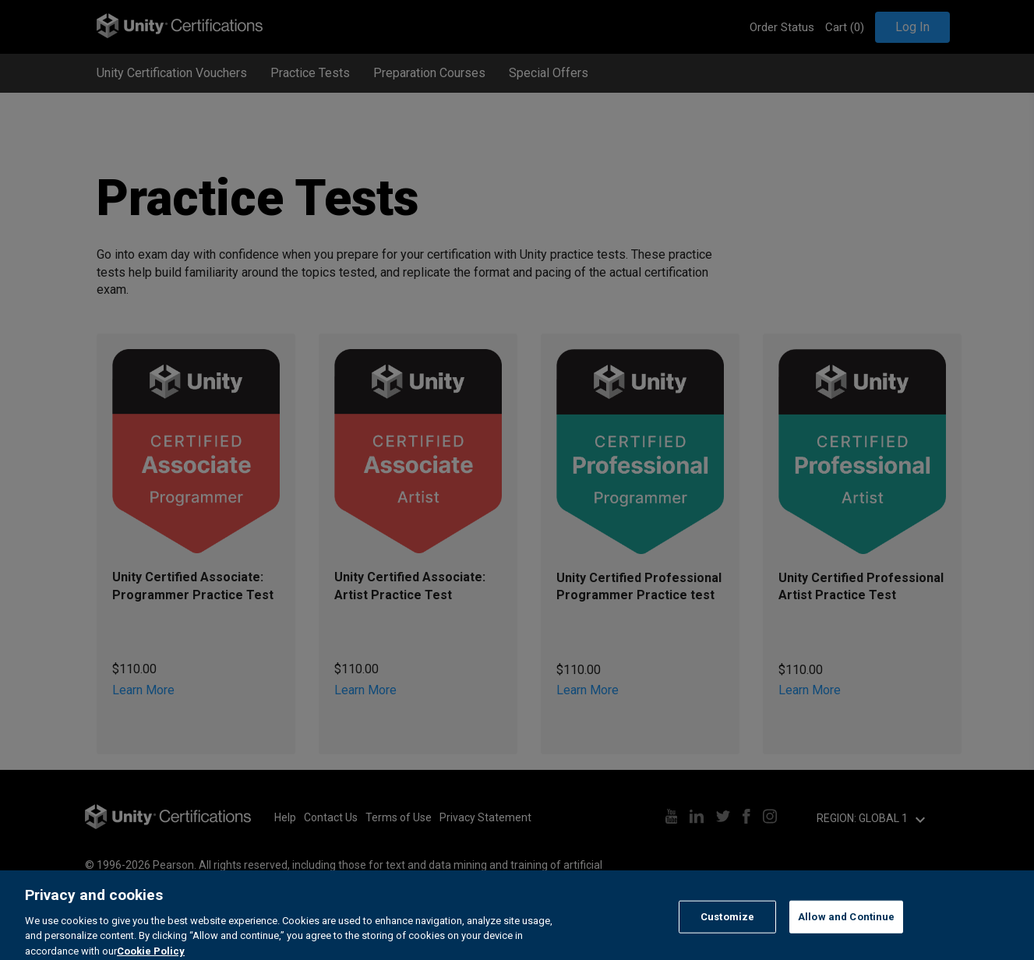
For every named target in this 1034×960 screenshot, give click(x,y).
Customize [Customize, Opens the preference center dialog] (727, 933)
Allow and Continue (846, 933)
